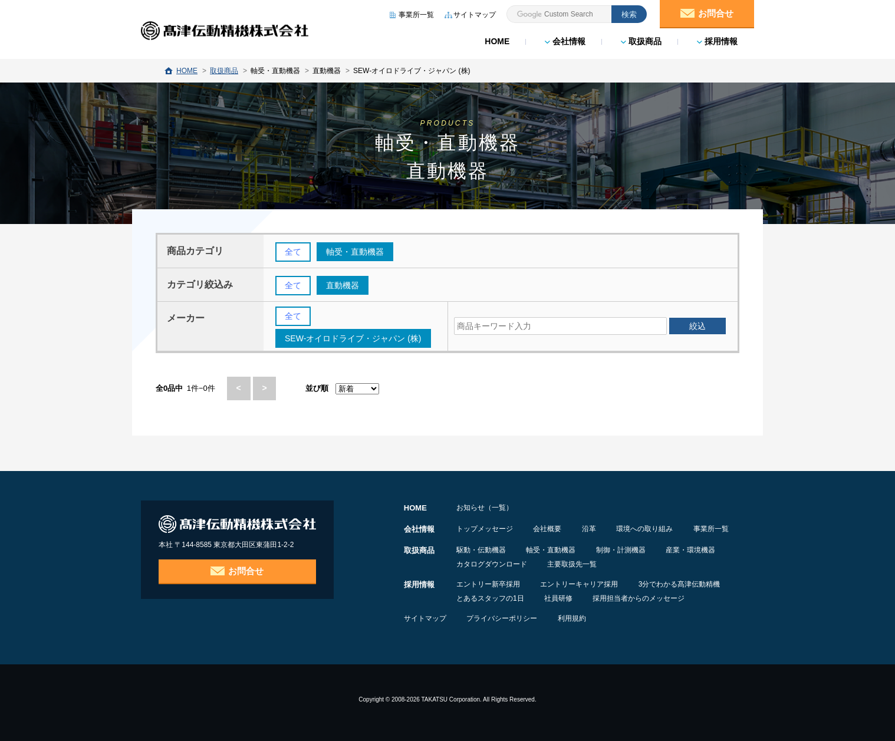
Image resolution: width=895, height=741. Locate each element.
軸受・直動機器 (552, 549)
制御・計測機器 (622, 549)
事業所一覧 (714, 528)
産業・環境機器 (693, 549)
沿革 (591, 528)
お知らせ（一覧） (484, 507)
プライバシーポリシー (503, 618)
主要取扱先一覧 (573, 563)
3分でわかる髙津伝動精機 (681, 583)
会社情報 (565, 41)
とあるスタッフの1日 (490, 598)
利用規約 (574, 618)
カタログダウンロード (491, 563)
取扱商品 (641, 41)
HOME (497, 41)
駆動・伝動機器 (481, 549)
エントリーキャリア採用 (580, 583)
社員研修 (559, 598)
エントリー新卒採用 (488, 583)
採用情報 (717, 41)
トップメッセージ (484, 528)
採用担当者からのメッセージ (641, 598)
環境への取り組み (647, 528)
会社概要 (548, 528)
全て (293, 252)
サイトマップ (425, 618)
